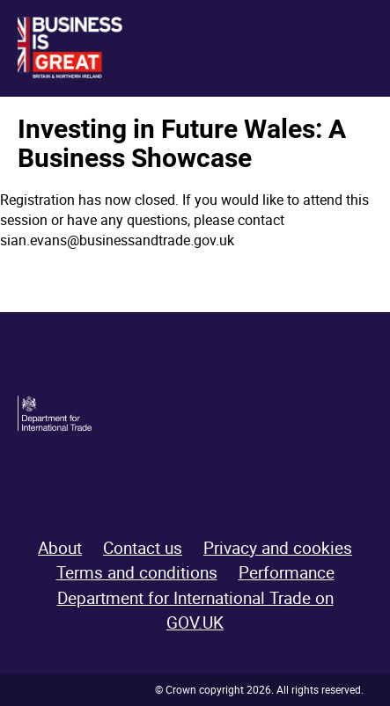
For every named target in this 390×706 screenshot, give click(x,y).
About (60, 547)
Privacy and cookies (277, 547)
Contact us (142, 547)
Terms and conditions (136, 572)
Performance (287, 572)
